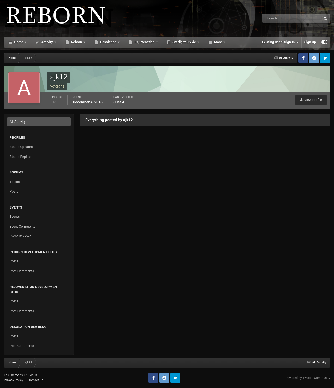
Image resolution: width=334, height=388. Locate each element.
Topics (15, 182)
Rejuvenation (144, 42)
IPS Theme (11, 375)
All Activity (18, 122)
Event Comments (22, 226)
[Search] (275, 18)
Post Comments (22, 271)
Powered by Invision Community (307, 378)
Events (15, 216)
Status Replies (20, 157)
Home (18, 42)
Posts (14, 191)
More (218, 42)
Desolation (108, 42)
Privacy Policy (13, 380)
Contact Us (35, 380)
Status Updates (21, 147)
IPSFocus (30, 375)
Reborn (76, 42)
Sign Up (310, 42)
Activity (47, 42)
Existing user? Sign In (280, 42)
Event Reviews (20, 236)
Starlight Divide (184, 42)
